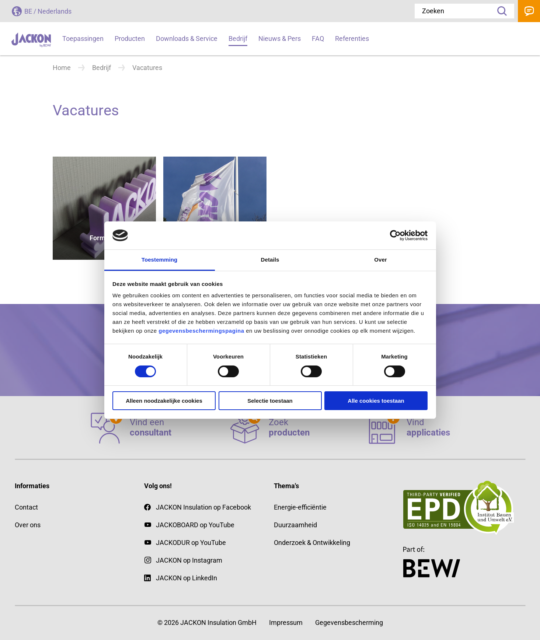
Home (62, 67)
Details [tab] (270, 259)
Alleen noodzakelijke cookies (164, 401)
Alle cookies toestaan (376, 401)
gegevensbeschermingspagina (201, 331)
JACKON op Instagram (189, 560)
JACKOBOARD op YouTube (195, 525)
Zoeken (499, 11)
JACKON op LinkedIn (180, 578)
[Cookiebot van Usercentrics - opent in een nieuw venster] (395, 235)
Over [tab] (380, 259)
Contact (529, 11)
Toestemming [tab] (160, 259)
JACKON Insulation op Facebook (197, 507)
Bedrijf (101, 67)
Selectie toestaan (270, 401)
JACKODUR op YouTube (191, 542)
